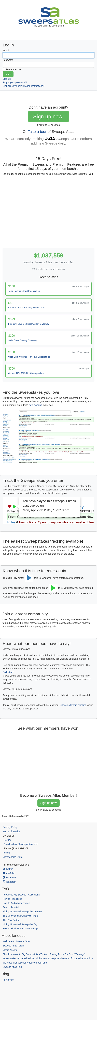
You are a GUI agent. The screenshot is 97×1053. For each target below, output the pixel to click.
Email (6, 50)
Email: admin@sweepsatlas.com (21, 844)
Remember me (13, 69)
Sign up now (48, 803)
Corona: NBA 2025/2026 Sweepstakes (26, 373)
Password (8, 60)
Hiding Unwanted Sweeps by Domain (22, 911)
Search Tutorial (11, 907)
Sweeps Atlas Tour (12, 967)
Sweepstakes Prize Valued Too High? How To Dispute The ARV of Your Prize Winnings (48, 958)
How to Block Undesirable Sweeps (21, 928)
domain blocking (77, 705)
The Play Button (11, 920)
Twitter (8, 869)
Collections (8, 672)
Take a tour (37, 131)
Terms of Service (11, 831)
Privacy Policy (10, 827)
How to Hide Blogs (12, 899)
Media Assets (10, 950)
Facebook (9, 877)
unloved (64, 705)
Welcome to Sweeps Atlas (16, 941)
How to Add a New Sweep (16, 903)
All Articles (8, 979)
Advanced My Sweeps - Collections (21, 894)
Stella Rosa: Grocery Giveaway (22, 340)
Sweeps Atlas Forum (13, 945)
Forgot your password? (15, 82)
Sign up (7, 78)
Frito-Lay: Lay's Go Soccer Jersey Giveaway (28, 324)
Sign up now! (48, 116)
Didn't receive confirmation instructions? (23, 86)
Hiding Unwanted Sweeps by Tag (20, 924)
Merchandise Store (13, 857)
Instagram (9, 881)
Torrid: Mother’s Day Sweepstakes (24, 291)
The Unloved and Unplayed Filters (20, 916)
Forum (7, 840)
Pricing (6, 852)
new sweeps (35, 405)
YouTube (9, 873)
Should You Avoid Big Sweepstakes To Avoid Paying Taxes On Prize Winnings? (44, 954)
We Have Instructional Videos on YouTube (25, 962)
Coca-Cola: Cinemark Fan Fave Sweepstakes (29, 357)
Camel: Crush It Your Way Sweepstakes (26, 307)
